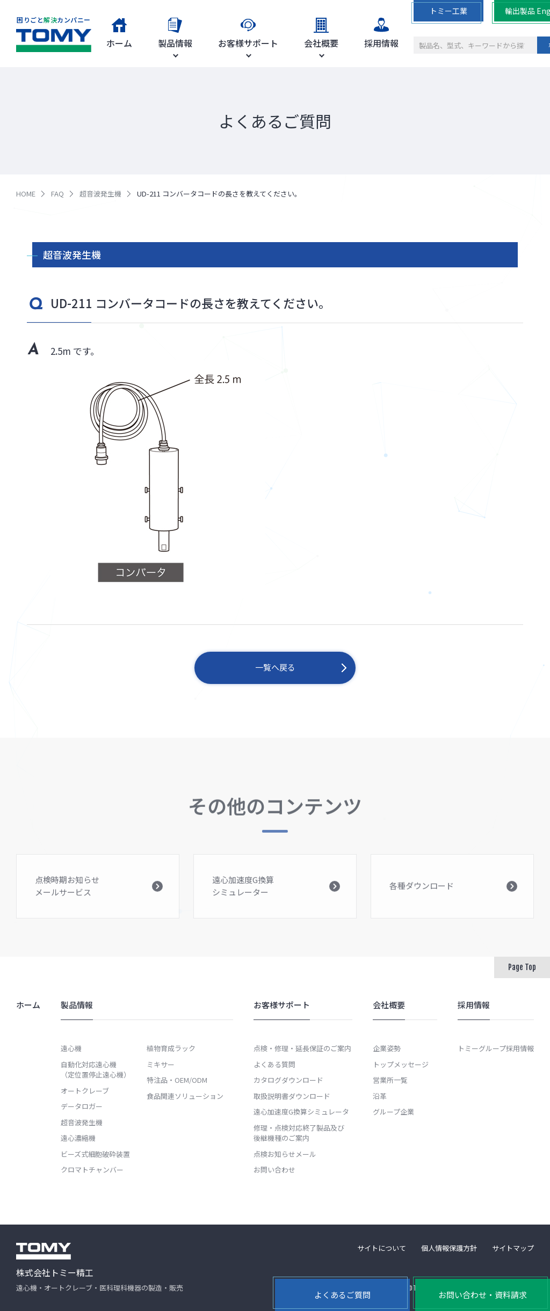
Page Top (522, 967)
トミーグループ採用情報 (496, 1048)
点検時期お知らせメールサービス (99, 893)
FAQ (57, 193)
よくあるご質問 (342, 1294)
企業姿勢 (387, 1048)
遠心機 (71, 1048)
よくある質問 (274, 1064)
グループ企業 (393, 1111)
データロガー (82, 1106)
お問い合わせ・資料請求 (482, 1294)
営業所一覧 (390, 1080)
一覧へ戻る (275, 667)
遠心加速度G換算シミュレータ (301, 1111)
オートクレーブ (85, 1091)
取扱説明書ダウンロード (292, 1096)
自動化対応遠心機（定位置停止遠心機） (96, 1069)
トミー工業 (448, 10)
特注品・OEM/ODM (177, 1080)
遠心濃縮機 (78, 1138)
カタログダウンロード (288, 1080)
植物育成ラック (171, 1048)
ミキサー (161, 1064)
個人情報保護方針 (449, 1248)
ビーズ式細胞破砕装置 (95, 1154)
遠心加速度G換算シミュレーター (276, 893)
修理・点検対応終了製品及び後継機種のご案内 (299, 1133)
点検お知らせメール (285, 1154)
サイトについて (381, 1248)
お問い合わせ (274, 1169)
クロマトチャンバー (92, 1169)
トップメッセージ (401, 1064)
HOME (25, 193)
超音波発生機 (100, 193)
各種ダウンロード (453, 895)
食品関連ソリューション (185, 1096)
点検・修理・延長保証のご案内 (302, 1048)
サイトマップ (513, 1248)
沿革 (380, 1096)
